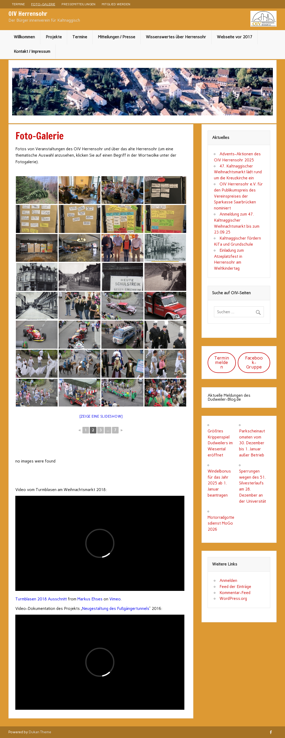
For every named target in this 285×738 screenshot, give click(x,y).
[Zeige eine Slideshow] (101, 416)
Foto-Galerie (43, 4)
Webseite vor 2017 (234, 37)
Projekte (54, 37)
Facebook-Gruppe (254, 362)
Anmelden (228, 580)
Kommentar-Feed (234, 592)
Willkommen (24, 37)
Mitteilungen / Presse (116, 37)
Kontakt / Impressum (32, 51)
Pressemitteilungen (78, 4)
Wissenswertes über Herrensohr (176, 37)
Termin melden (221, 362)
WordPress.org (233, 598)
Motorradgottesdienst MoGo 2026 (221, 523)
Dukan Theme (40, 732)
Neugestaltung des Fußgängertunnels (115, 608)
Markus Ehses (89, 599)
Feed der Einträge (235, 586)
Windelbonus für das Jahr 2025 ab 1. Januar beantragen (219, 483)
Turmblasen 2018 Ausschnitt (41, 599)
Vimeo (114, 599)
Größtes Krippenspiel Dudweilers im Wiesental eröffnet (220, 443)
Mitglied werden (116, 4)
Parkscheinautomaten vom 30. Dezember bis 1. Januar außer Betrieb (252, 443)
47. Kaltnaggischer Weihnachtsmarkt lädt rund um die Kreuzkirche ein (238, 172)
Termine (18, 4)
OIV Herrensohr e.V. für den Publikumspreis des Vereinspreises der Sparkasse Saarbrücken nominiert (238, 196)
